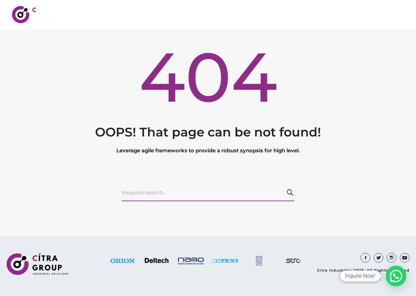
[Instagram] (391, 258)
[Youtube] (404, 258)
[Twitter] (378, 258)
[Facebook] (365, 258)
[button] (396, 276)
